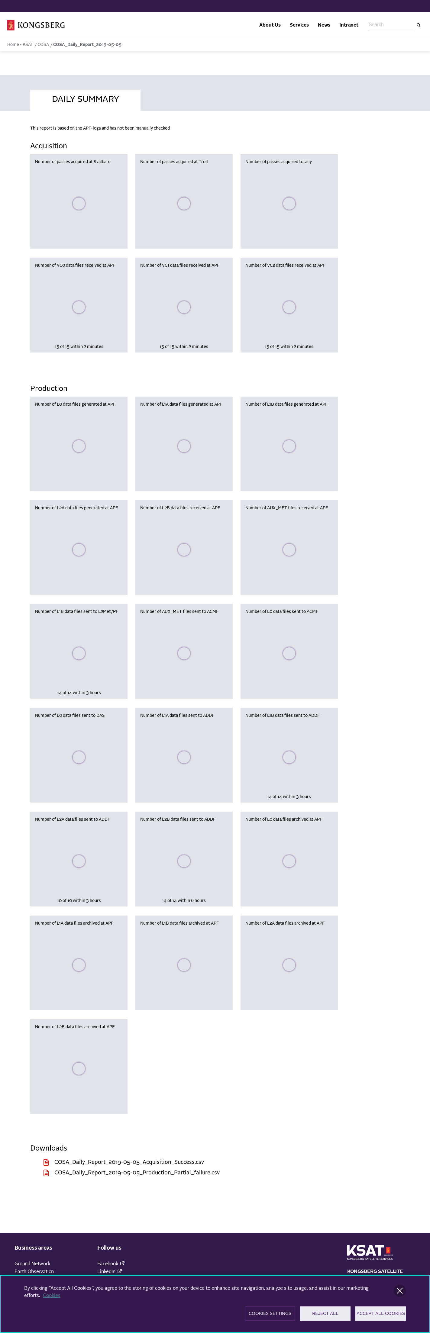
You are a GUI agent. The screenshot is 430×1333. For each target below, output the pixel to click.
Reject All (325, 1317)
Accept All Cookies (381, 1317)
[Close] (400, 1294)
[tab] (85, 98)
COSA (43, 45)
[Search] (418, 25)
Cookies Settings (270, 1317)
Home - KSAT (20, 45)
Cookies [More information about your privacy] (51, 1299)
